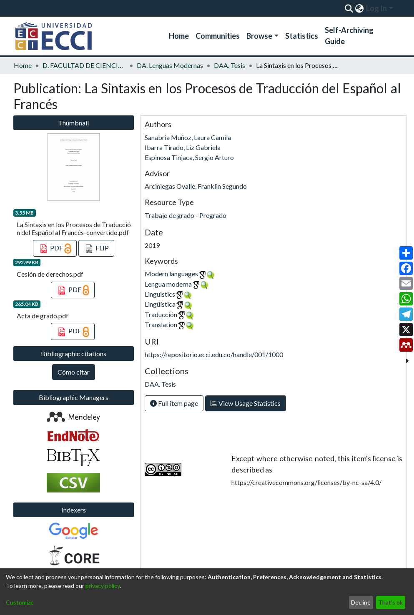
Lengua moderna (168, 284)
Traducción (161, 314)
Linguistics (160, 294)
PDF (54, 248)
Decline (361, 602)
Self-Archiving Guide (349, 35)
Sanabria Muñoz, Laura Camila (188, 137)
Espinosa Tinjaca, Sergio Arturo (189, 157)
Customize (20, 602)
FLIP (96, 248)
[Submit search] (349, 8)
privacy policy (102, 585)
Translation (161, 324)
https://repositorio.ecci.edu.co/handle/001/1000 (214, 354)
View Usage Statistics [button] (246, 403)
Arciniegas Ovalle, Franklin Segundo (196, 186)
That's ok (390, 602)
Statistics (301, 35)
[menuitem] (359, 8)
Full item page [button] (174, 403)
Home (179, 35)
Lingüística (160, 304)
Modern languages (171, 274)
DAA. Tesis (229, 65)
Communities (218, 35)
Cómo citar (74, 372)
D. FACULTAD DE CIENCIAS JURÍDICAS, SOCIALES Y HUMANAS (84, 65)
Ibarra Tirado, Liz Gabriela (183, 147)
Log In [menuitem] (376, 8)
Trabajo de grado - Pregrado (185, 215)
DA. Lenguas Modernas (170, 65)
